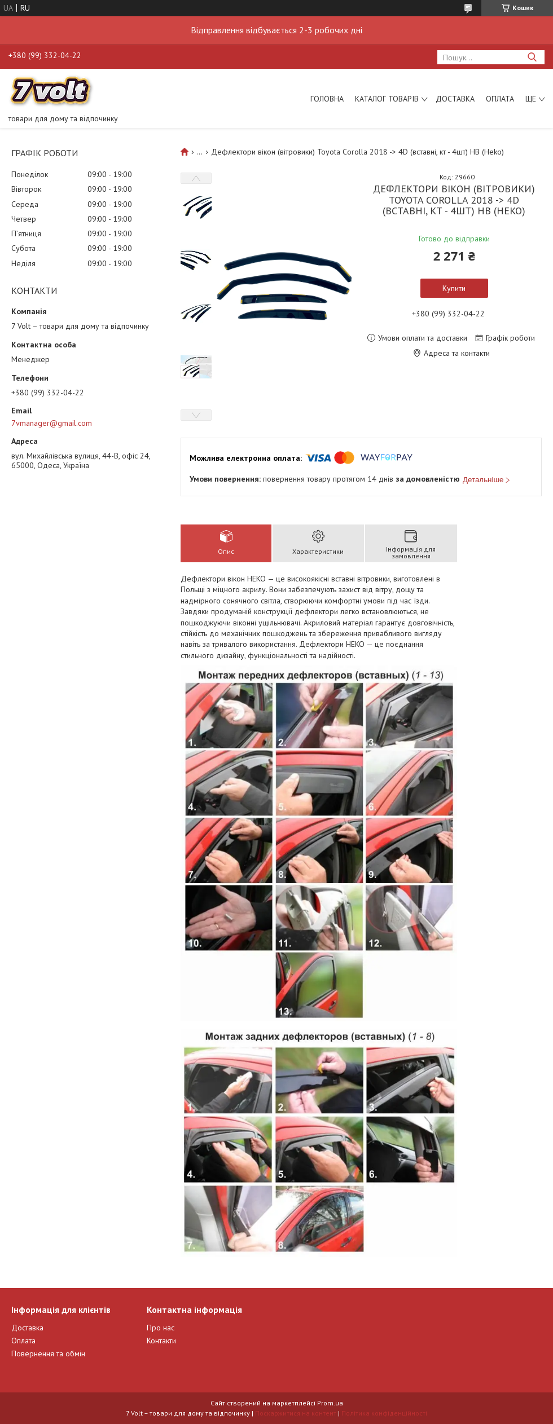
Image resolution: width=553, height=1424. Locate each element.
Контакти (161, 1340)
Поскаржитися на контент (295, 1413)
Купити (454, 288)
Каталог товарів (387, 99)
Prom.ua (330, 1403)
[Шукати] (532, 57)
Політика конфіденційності (384, 1413)
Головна (327, 99)
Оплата (500, 99)
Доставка (455, 99)
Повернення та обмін (48, 1353)
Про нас (160, 1327)
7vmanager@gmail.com (51, 423)
